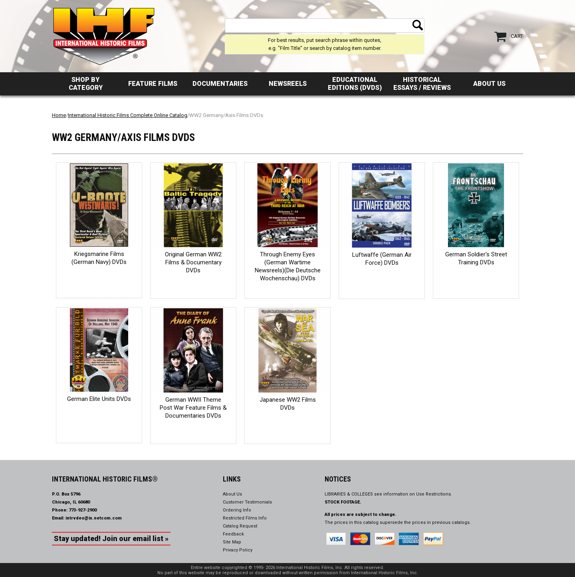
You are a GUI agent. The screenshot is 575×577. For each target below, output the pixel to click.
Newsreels (288, 83)
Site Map (232, 542)
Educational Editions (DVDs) (355, 83)
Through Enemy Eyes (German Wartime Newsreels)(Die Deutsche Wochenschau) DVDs (288, 266)
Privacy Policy (237, 550)
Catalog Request (240, 526)
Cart (517, 36)
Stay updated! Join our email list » (111, 538)
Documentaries (220, 83)
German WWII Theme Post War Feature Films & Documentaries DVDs (193, 407)
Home (59, 115)
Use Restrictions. (434, 494)
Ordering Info (237, 510)
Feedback (233, 534)
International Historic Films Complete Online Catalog (127, 115)
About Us (489, 83)
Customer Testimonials (247, 502)
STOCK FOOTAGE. (343, 502)
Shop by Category (86, 83)
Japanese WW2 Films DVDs (288, 403)
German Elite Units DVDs (99, 399)
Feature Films (152, 83)
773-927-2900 (83, 510)
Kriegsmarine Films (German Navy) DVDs (99, 258)
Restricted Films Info (245, 518)
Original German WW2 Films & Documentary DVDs (193, 262)
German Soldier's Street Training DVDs (476, 258)
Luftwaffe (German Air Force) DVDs (382, 258)
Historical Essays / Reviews (422, 83)
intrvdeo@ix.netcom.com (93, 518)
